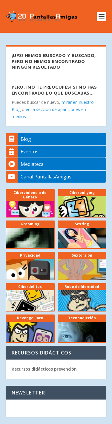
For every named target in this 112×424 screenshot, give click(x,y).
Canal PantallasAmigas (38, 177)
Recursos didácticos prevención (44, 369)
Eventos (22, 152)
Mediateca (25, 164)
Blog (18, 139)
